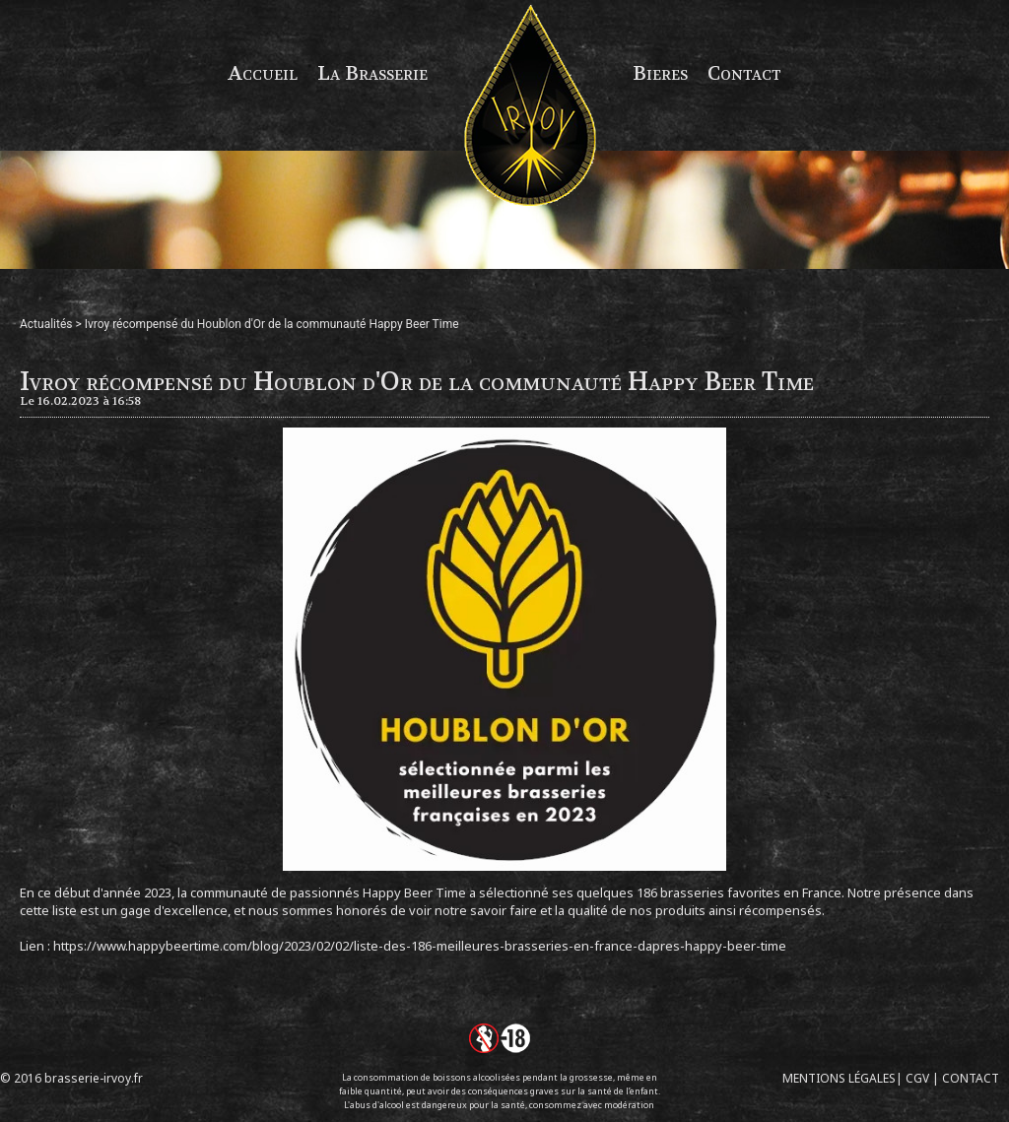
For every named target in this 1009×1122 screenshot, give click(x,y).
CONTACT (970, 1078)
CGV (917, 1078)
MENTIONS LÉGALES (839, 1078)
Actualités (46, 324)
